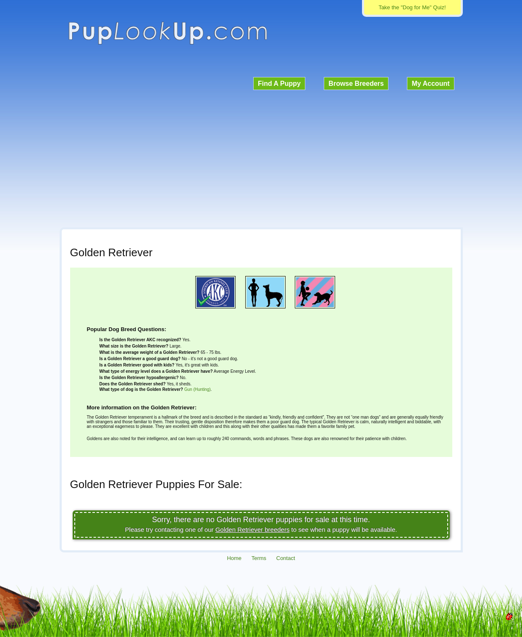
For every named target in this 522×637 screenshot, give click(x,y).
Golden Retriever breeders (252, 529)
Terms (259, 558)
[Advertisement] (261, 157)
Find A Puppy (279, 83)
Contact (285, 558)
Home (234, 558)
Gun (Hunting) (197, 389)
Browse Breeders (356, 83)
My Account (430, 83)
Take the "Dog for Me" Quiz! (412, 7)
